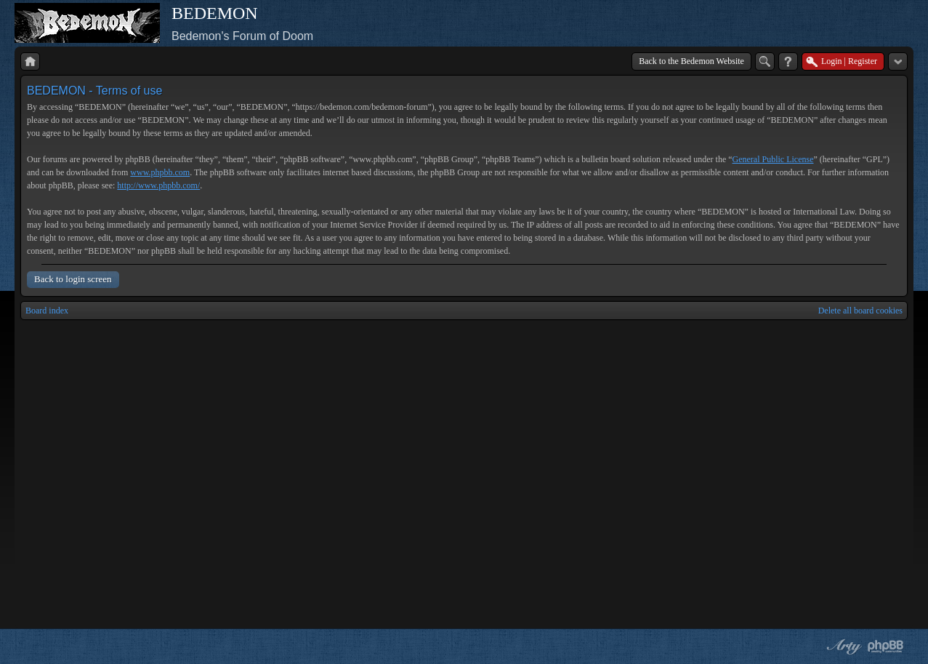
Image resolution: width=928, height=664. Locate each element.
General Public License (773, 159)
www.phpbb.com (160, 172)
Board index (46, 310)
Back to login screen (73, 278)
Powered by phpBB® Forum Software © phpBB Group (886, 646)
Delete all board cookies (860, 310)
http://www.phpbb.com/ (158, 185)
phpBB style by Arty (842, 646)
